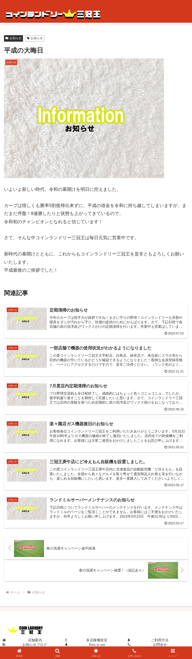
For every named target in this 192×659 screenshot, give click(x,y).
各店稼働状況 (96, 640)
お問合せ (160, 644)
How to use (97, 644)
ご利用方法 (159, 640)
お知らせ (14, 38)
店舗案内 (35, 640)
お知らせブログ (34, 644)
